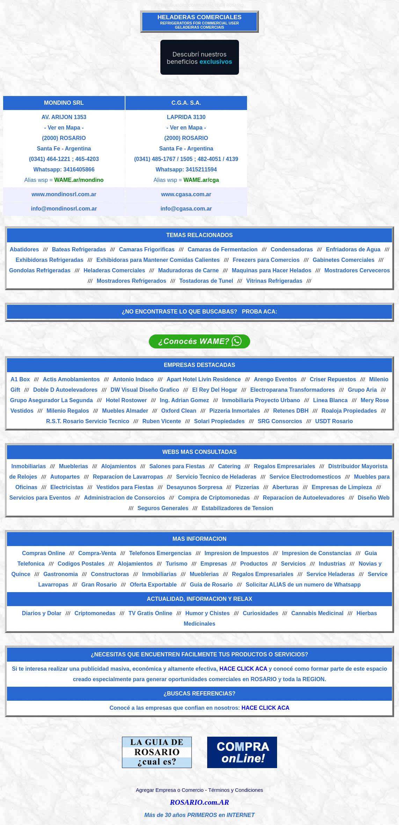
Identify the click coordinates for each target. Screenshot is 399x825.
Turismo (176, 564)
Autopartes (65, 477)
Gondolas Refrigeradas (40, 270)
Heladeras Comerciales (114, 270)
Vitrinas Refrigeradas (274, 281)
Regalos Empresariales (284, 466)
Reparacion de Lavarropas (128, 477)
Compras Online (43, 553)
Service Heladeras (330, 574)
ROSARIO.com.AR (199, 802)
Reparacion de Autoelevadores (303, 498)
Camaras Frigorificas (147, 249)
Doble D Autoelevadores (65, 390)
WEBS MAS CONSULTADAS (199, 452)
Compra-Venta (97, 553)
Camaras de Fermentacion (222, 249)
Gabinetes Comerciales (344, 260)
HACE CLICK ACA (243, 669)
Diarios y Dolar (41, 613)
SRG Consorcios (280, 421)
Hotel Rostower (126, 400)
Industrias (332, 564)
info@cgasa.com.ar (186, 209)
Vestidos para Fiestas (125, 487)
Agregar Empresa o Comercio (170, 790)
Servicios (293, 564)
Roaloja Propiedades (349, 411)
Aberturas (285, 487)
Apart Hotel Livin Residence (204, 379)
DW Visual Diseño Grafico (145, 390)
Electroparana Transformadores (292, 390)
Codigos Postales (81, 564)
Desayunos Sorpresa (194, 487)
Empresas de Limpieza (342, 487)
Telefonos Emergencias (160, 553)
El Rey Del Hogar (214, 390)
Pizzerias (247, 487)
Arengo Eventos (275, 379)
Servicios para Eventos (40, 498)
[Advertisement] (321, 147)
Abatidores (24, 249)
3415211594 (201, 169)
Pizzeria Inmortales (234, 411)
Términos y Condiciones (235, 790)
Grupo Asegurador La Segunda (51, 400)
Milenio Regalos (67, 411)
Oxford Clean (178, 411)
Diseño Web (374, 498)
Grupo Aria (362, 390)
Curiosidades (260, 613)
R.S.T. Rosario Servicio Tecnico (87, 421)
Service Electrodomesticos (305, 477)
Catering (229, 466)
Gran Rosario (99, 585)
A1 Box (20, 379)
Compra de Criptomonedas (214, 498)
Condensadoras (292, 249)
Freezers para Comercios (266, 260)
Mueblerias (73, 466)
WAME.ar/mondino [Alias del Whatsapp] (78, 180)
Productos (254, 564)
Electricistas (66, 487)
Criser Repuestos (333, 379)
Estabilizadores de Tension (237, 508)
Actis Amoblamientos (71, 379)
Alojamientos (118, 466)
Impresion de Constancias (316, 553)
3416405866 (79, 169)
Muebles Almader (125, 411)
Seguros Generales (163, 508)
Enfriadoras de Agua (353, 249)
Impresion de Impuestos (237, 553)
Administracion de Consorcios (124, 498)
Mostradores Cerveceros (357, 270)
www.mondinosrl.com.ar (63, 194)
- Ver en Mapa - (64, 128)
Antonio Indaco (133, 379)
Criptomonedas (94, 613)
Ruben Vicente (161, 421)
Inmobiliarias (29, 466)
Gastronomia (60, 574)
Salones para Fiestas (177, 466)
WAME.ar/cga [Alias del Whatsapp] (201, 180)
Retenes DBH (291, 411)
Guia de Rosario (211, 585)
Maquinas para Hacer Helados (271, 270)
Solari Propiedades (219, 421)
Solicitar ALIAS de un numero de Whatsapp (303, 585)
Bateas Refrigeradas (79, 249)
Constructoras (110, 574)
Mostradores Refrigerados (131, 281)
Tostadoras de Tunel (206, 281)
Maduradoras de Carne (188, 270)
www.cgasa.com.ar (186, 194)
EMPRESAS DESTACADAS (199, 365)
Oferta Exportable (153, 585)
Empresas (214, 564)
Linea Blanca (330, 400)
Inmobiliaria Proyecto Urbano (261, 400)
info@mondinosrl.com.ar (64, 209)
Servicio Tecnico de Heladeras (216, 477)
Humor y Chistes (208, 613)
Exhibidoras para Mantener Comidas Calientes (158, 260)
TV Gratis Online (150, 613)
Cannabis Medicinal (317, 613)
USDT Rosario (334, 421)
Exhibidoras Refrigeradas (50, 260)
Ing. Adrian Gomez (184, 400)
